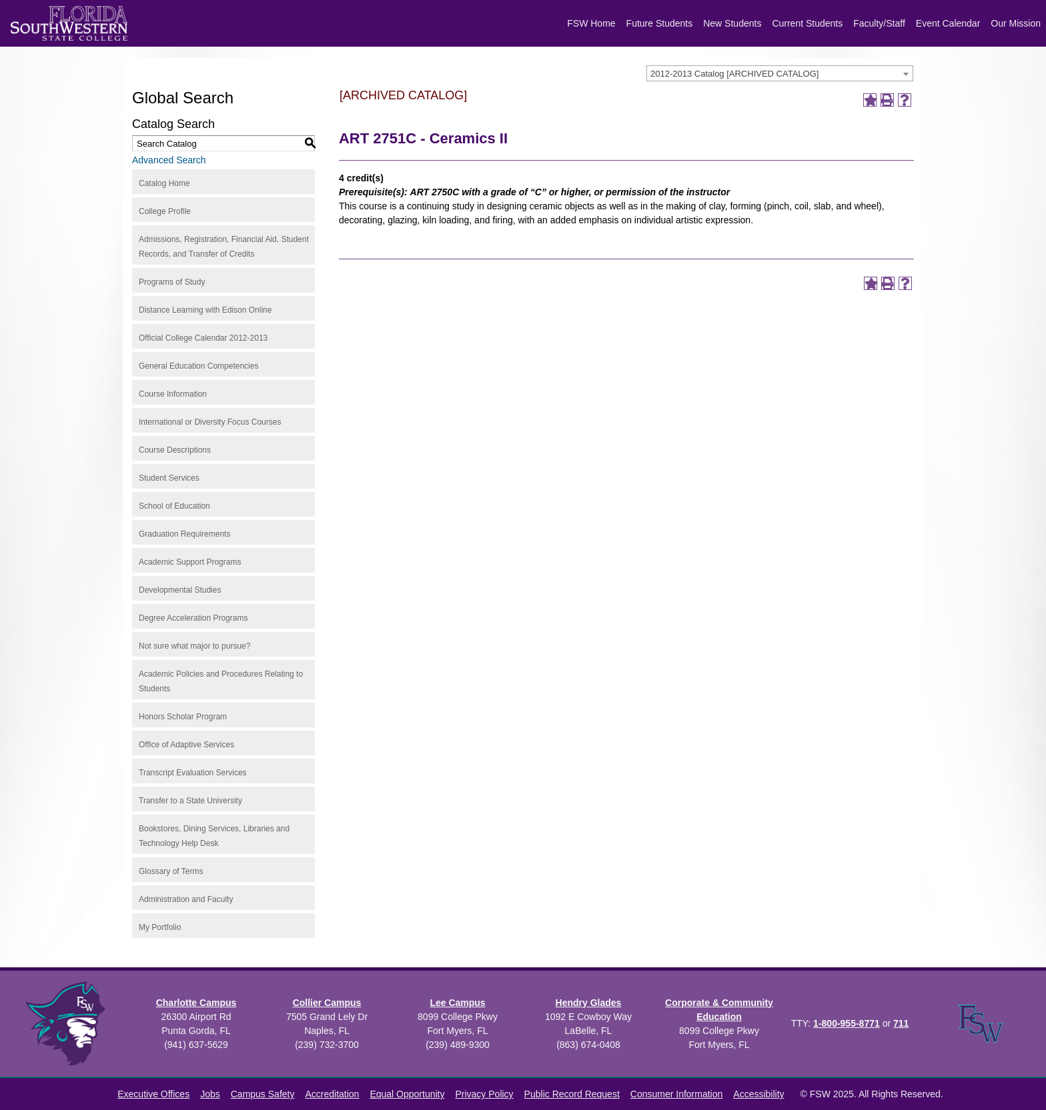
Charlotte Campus (196, 1002)
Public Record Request (572, 1094)
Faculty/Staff (879, 23)
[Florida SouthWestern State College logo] (69, 23)
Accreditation (332, 1094)
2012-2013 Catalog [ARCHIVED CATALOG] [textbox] (734, 74)
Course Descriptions (175, 450)
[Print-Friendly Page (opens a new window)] (887, 100)
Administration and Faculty (186, 899)
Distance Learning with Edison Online (205, 310)
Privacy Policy (484, 1094)
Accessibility (758, 1094)
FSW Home (591, 23)
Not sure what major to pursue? (194, 646)
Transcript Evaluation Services (193, 772)
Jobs (210, 1094)
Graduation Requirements (184, 534)
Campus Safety (263, 1094)
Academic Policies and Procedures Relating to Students (221, 681)
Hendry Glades (589, 1002)
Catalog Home (164, 183)
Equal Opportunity (407, 1094)
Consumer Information (676, 1094)
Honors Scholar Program (183, 716)
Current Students (807, 23)
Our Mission (1016, 23)
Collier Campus (327, 1002)
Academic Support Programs (190, 562)
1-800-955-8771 (846, 1023)
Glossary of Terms (171, 871)
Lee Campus (457, 1002)
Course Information (173, 394)
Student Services (169, 478)
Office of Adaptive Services (186, 744)
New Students (732, 23)
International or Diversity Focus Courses (210, 422)
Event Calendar (948, 23)
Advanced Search (169, 160)
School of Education (174, 506)
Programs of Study (172, 282)
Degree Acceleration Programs (193, 618)
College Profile (165, 211)
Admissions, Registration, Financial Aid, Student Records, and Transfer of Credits (224, 247)
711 (901, 1023)
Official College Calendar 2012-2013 (203, 338)
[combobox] (779, 73)
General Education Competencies (198, 366)
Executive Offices (153, 1094)
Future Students (659, 23)
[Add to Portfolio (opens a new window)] (870, 100)
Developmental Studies (180, 590)
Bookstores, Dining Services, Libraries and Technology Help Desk (214, 836)
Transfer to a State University (190, 800)
